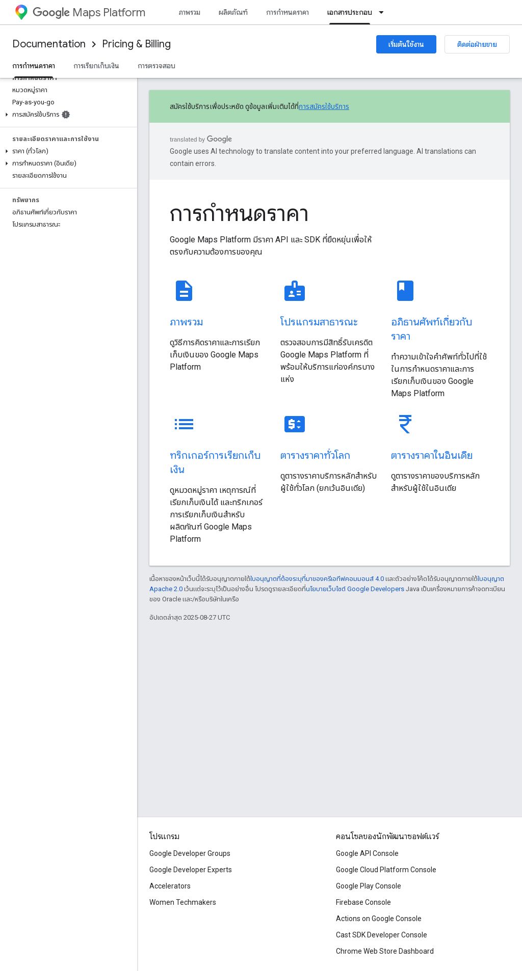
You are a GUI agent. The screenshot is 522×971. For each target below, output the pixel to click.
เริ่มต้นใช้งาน (406, 44)
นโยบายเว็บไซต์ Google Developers (355, 589)
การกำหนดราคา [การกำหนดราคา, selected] (33, 65)
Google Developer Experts (190, 870)
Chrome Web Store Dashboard (385, 951)
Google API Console (367, 853)
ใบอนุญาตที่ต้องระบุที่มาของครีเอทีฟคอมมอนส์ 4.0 (317, 578)
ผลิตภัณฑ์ (233, 12)
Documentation (49, 44)
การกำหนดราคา (287, 12)
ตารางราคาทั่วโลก (315, 455)
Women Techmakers (182, 902)
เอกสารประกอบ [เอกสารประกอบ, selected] (349, 12)
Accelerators (170, 886)
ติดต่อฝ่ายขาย (477, 44)
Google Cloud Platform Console (386, 870)
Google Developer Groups (189, 853)
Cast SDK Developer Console (381, 935)
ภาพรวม (189, 12)
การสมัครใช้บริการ (324, 106)
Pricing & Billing (136, 44)
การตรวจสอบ (156, 65)
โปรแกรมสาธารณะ (319, 322)
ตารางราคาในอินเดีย (432, 455)
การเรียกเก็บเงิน (96, 65)
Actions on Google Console (379, 918)
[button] (66, 114)
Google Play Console (368, 886)
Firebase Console (363, 902)
